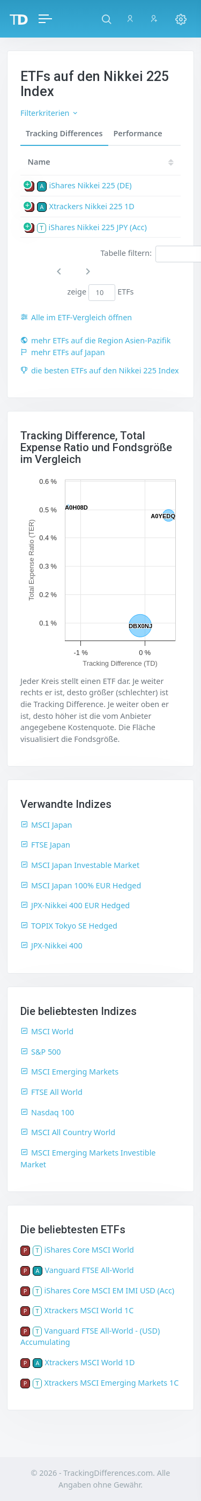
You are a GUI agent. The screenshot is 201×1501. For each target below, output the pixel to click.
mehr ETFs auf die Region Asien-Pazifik (95, 340)
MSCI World (46, 1031)
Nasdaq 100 (47, 1112)
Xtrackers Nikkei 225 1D (91, 206)
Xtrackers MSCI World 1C (89, 1310)
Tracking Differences (64, 133)
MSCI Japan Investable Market (79, 865)
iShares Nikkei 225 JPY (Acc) (98, 227)
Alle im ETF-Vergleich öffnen (76, 317)
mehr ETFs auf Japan (62, 352)
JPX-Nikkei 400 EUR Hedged (75, 905)
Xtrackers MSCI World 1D (89, 1362)
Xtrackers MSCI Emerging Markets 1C (111, 1383)
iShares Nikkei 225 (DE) (90, 185)
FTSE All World (51, 1092)
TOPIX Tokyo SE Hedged (68, 926)
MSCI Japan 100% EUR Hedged (80, 885)
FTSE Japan (45, 845)
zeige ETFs (100, 292)
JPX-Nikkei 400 (51, 945)
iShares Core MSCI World (89, 1250)
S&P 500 (40, 1052)
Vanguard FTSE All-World (88, 1270)
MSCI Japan (46, 825)
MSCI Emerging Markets (69, 1071)
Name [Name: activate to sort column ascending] (39, 162)
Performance (138, 133)
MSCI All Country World (67, 1132)
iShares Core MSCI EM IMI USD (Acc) (109, 1290)
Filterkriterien (49, 113)
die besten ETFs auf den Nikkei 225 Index (99, 370)
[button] (106, 19)
